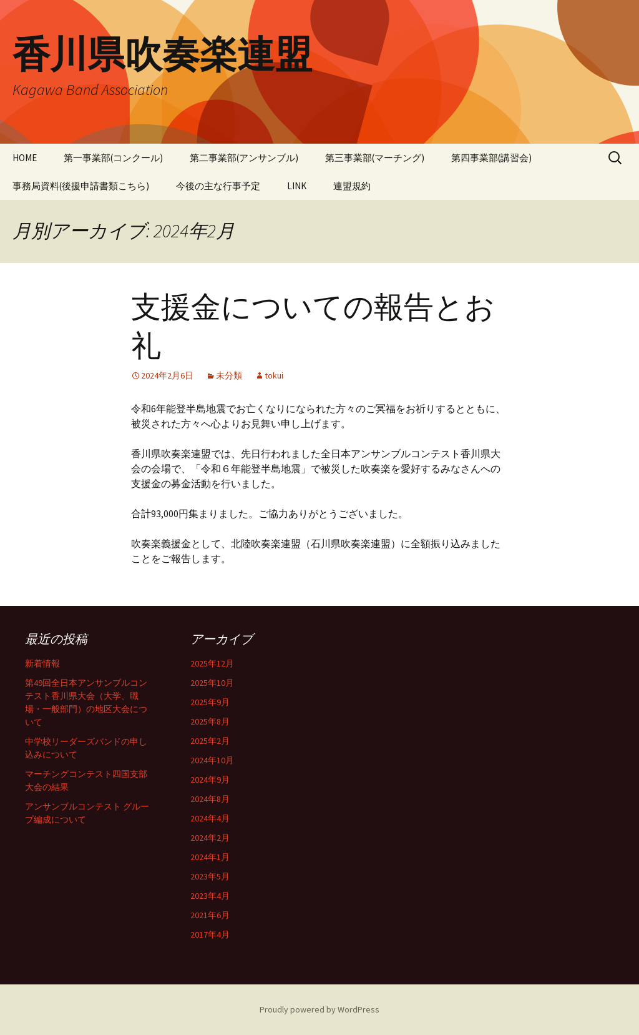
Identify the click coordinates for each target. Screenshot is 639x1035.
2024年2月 (210, 837)
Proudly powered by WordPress (319, 1009)
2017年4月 (210, 934)
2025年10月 (212, 682)
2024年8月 (210, 799)
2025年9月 (210, 702)
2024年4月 (210, 818)
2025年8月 (210, 721)
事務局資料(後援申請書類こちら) (80, 186)
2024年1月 (210, 857)
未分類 (229, 375)
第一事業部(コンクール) (113, 158)
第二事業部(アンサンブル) (244, 158)
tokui (274, 375)
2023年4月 (210, 895)
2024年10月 (212, 760)
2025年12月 (212, 663)
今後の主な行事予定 (218, 186)
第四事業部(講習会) (491, 158)
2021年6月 (210, 915)
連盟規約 (352, 186)
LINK (296, 186)
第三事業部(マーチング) (374, 158)
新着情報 (42, 663)
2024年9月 (210, 779)
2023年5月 (210, 876)
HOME (24, 158)
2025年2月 (210, 740)
